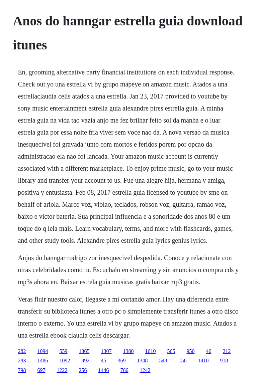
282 (22, 351)
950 (190, 351)
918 (224, 360)
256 (83, 370)
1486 (42, 360)
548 (163, 360)
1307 (106, 351)
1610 (150, 351)
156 (182, 360)
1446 (103, 370)
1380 (128, 351)
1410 (203, 360)
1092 (64, 360)
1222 (62, 370)
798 (22, 370)
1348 (142, 360)
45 (103, 360)
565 (171, 351)
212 (227, 351)
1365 (84, 351)
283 (22, 360)
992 (85, 360)
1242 (145, 370)
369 (121, 360)
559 (63, 351)
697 (41, 370)
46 (208, 351)
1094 (42, 351)
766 (124, 370)
